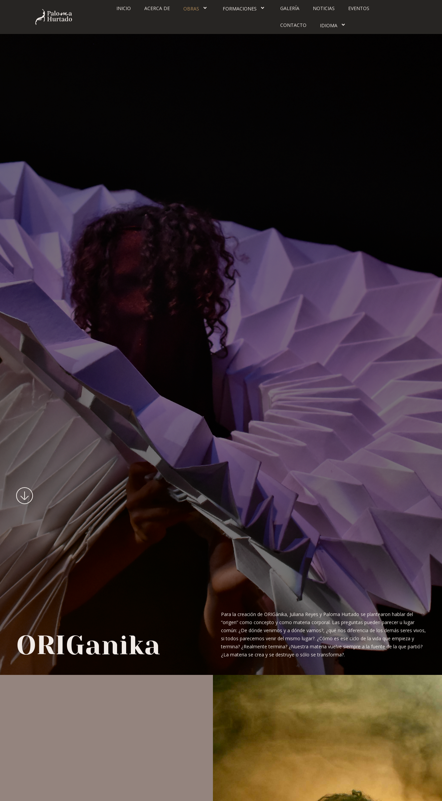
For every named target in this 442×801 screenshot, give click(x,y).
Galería (289, 8)
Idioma (333, 25)
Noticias (324, 8)
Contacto (293, 25)
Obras (196, 8)
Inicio (123, 8)
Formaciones (245, 8)
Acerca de (157, 8)
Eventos (358, 8)
